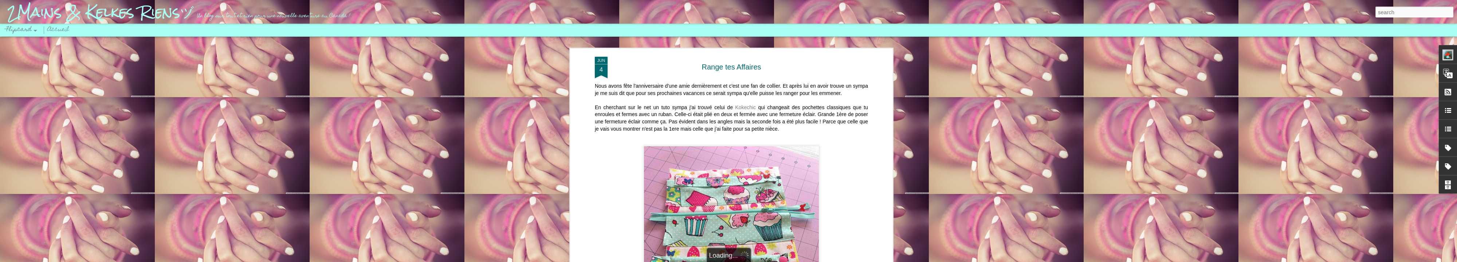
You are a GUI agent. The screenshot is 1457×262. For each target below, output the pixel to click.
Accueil (58, 29)
